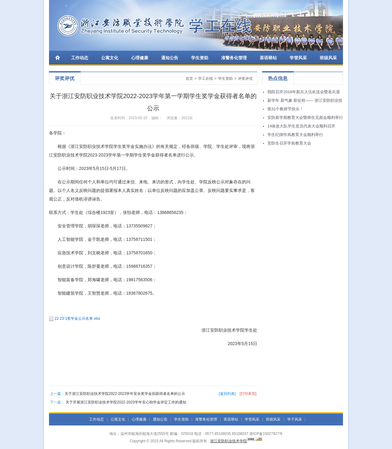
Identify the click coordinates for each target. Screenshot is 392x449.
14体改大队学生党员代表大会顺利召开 (301, 126)
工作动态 (79, 57)
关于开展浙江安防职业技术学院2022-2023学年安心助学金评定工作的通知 (126, 402)
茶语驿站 (268, 57)
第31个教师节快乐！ (285, 109)
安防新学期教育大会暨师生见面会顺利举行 (305, 117)
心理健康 (139, 57)
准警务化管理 (234, 57)
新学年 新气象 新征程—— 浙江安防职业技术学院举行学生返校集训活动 (304, 101)
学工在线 (205, 78)
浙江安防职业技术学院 (228, 441)
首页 (189, 78)
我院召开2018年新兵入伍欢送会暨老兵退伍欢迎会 (303, 93)
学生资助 (199, 57)
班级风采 (328, 57)
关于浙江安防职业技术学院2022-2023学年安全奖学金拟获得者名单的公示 (125, 394)
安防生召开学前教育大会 (289, 143)
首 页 (58, 57)
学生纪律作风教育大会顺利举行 (295, 134)
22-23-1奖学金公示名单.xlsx (77, 318)
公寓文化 (109, 57)
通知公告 (169, 57)
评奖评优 (245, 78)
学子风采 (294, 419)
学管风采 (298, 57)
